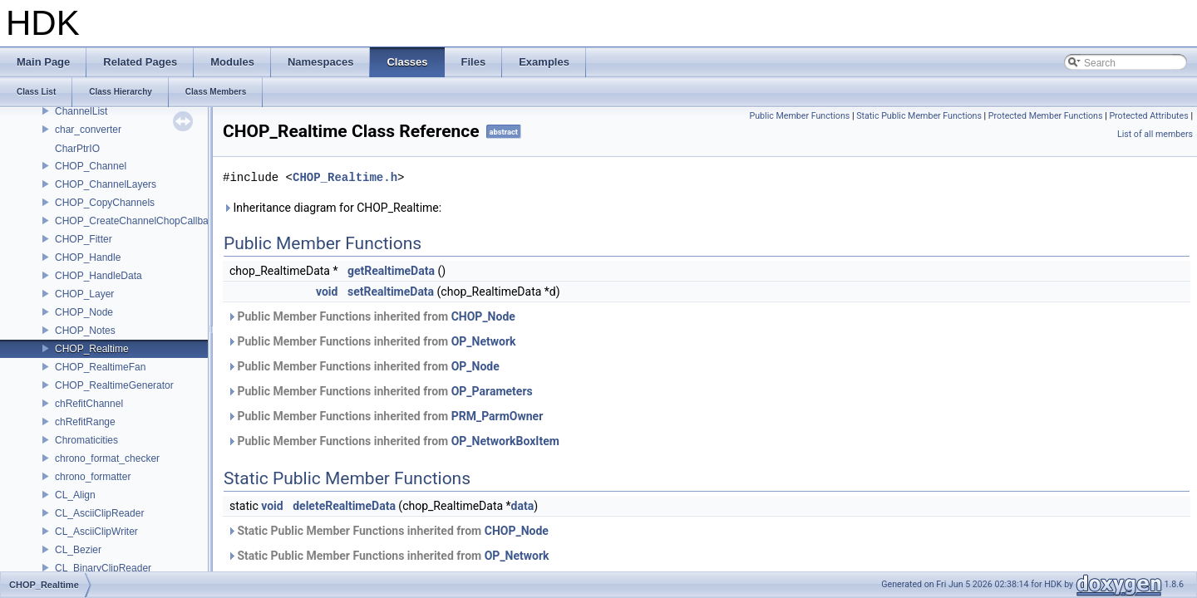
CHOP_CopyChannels (105, 202)
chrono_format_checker (107, 458)
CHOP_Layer (84, 294)
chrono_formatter (93, 477)
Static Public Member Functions (919, 115)
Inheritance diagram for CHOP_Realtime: (332, 207)
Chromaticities (86, 440)
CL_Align (75, 495)
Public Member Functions (800, 115)
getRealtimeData (391, 270)
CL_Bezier (78, 550)
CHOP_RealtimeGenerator (114, 385)
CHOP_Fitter (83, 239)
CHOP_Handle (88, 257)
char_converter (88, 129)
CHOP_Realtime (92, 349)
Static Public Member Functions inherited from (388, 530)
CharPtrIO (77, 148)
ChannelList (81, 111)
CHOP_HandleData (98, 276)
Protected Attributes (1148, 115)
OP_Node (475, 366)
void (326, 291)
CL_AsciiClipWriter (96, 531)
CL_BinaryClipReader (103, 568)
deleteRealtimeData (344, 505)
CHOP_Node (84, 312)
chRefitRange (85, 422)
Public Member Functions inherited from (371, 316)
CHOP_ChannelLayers (105, 184)
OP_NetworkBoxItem (505, 441)
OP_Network (483, 341)
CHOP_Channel (90, 166)
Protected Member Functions (1045, 115)
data (522, 505)
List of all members (1155, 134)
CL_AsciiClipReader (99, 513)
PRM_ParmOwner (497, 416)
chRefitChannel (89, 403)
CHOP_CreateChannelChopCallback (137, 221)
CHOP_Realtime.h (345, 177)
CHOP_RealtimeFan (100, 367)
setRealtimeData (390, 291)
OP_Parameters (492, 391)
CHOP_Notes (85, 330)
